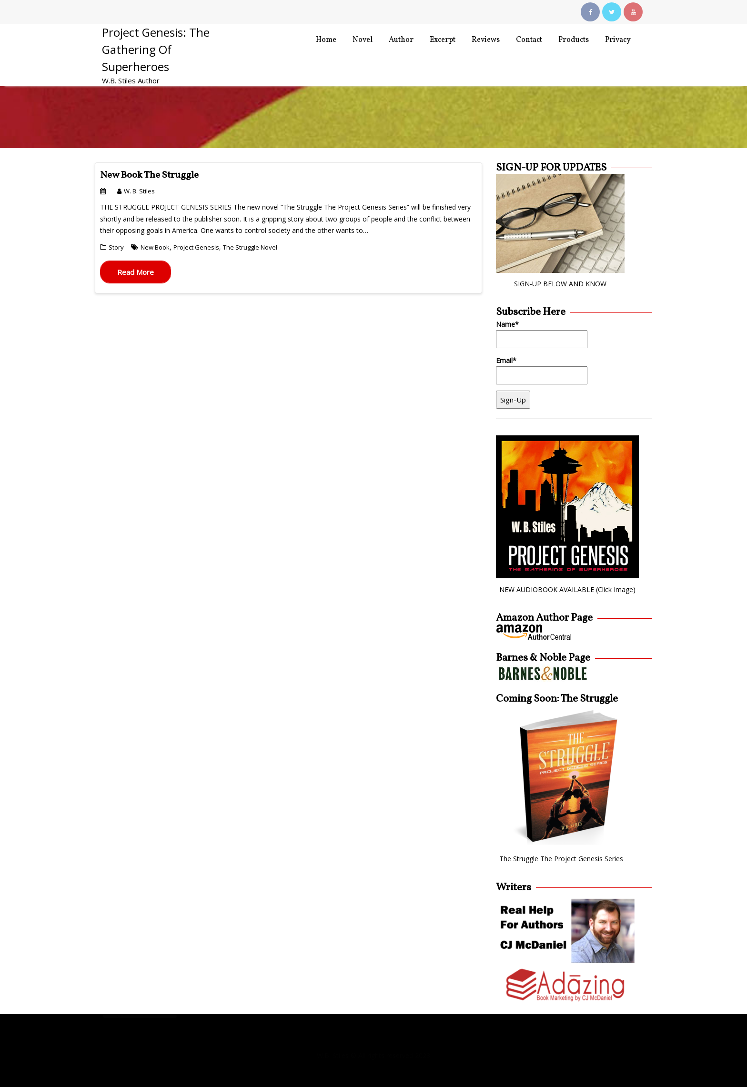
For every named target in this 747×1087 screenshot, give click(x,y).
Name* (541, 334)
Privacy (618, 40)
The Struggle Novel (250, 247)
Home (326, 40)
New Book (155, 247)
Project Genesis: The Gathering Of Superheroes (156, 49)
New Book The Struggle (149, 175)
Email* (541, 370)
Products (573, 40)
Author (401, 40)
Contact (529, 40)
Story (116, 247)
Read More (135, 272)
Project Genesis (196, 247)
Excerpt (442, 40)
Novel (363, 40)
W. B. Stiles (136, 191)
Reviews (486, 40)
